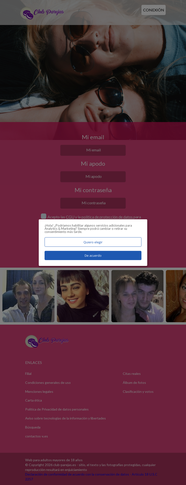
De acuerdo (93, 255)
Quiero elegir (93, 242)
